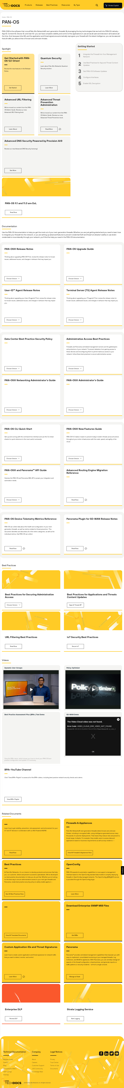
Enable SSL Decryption (91, 83)
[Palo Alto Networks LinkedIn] (106, 1055)
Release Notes (8, 1059)
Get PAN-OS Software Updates (95, 71)
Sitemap (6, 1075)
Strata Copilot (112, 5)
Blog (4, 1065)
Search (5, 1062)
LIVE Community (37, 1069)
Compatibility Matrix (9, 1069)
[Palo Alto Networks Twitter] (111, 1055)
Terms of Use (54, 1065)
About (34, 1059)
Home (3, 17)
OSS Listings (7, 1072)
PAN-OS (9, 17)
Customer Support (38, 1065)
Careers (34, 1062)
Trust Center (54, 1062)
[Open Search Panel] (97, 5)
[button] (12, 87)
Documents (54, 1069)
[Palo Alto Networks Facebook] (101, 1055)
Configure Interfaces (90, 77)
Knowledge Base (37, 1072)
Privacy (52, 1059)
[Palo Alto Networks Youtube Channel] (117, 1055)
